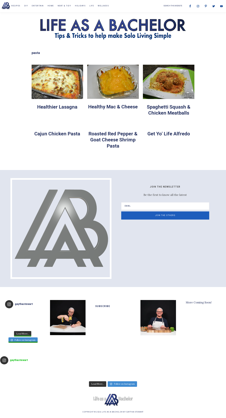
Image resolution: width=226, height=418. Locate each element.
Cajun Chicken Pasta (57, 134)
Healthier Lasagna (57, 107)
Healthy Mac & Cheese (113, 107)
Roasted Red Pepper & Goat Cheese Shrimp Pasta (113, 140)
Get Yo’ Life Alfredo (168, 134)
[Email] (165, 206)
